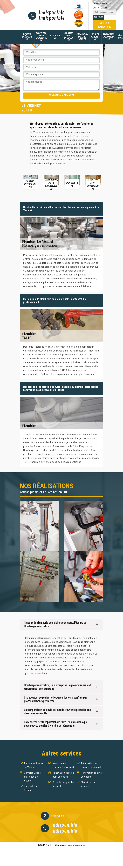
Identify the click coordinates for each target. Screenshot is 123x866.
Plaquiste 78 (55, 36)
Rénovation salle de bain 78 (82, 36)
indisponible (52, 13)
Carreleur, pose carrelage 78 (41, 36)
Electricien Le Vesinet (88, 784)
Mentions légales (76, 845)
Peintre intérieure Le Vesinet (33, 765)
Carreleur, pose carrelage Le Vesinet (32, 777)
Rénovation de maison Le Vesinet (91, 765)
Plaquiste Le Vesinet (31, 788)
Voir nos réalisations (104, 25)
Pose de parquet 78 (95, 36)
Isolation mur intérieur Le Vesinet (63, 765)
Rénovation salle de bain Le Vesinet (63, 775)
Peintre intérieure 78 (27, 36)
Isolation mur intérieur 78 (68, 36)
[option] (30, 182)
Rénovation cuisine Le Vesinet (91, 775)
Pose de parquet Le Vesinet (63, 784)
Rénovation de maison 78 (108, 36)
